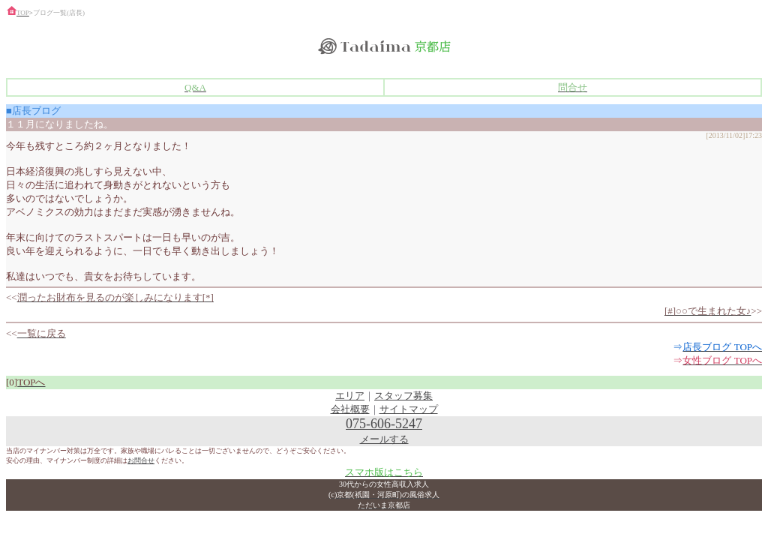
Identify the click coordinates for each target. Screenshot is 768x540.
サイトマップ (409, 409)
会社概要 (350, 409)
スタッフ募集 (403, 395)
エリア (349, 395)
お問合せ (141, 460)
